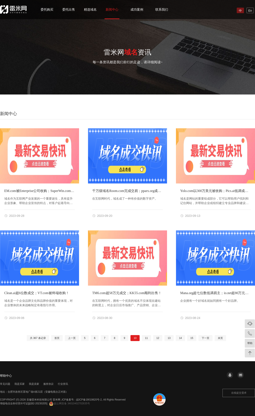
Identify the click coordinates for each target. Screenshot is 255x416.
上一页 (72, 338)
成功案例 (136, 9)
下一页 (205, 338)
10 (135, 338)
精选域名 (90, 9)
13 (169, 338)
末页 (220, 338)
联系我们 (161, 9)
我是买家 (19, 383)
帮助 (249, 343)
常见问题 (5, 383)
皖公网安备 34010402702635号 (69, 403)
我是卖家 (34, 383)
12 (157, 338)
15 (191, 338)
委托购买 (47, 9)
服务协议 (48, 383)
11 (146, 338)
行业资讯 (63, 383)
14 (180, 338)
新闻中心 (112, 9)
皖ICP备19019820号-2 (89, 399)
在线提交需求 (238, 392)
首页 (57, 338)
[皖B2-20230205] (37, 403)
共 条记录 (38, 338)
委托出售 (68, 9)
